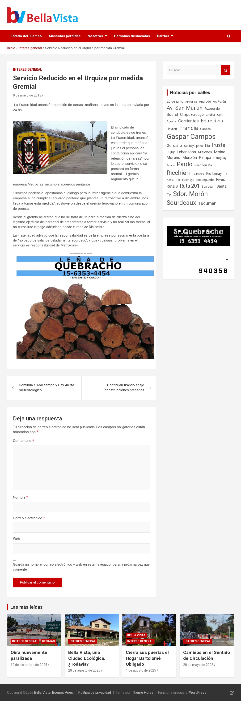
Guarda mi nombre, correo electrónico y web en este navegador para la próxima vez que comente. (81, 567)
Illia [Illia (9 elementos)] (207, 146)
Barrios (163, 36)
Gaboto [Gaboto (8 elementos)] (205, 129)
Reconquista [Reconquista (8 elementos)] (203, 165)
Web (16, 539)
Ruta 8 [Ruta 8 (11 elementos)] (172, 186)
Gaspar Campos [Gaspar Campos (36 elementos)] (191, 137)
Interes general (27, 69)
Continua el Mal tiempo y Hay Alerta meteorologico (46, 387)
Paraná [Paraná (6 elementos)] (171, 165)
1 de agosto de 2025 (141, 670)
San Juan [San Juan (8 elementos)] (208, 186)
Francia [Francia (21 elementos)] (188, 128)
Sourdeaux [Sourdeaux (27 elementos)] (181, 202)
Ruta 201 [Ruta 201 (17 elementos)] (190, 186)
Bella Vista (136, 635)
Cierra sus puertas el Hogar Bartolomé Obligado (147, 658)
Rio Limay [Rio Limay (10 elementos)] (214, 174)
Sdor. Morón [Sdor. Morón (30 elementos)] (190, 194)
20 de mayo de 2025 (198, 665)
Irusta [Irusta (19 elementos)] (218, 145)
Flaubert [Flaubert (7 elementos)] (172, 129)
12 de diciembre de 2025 (29, 665)
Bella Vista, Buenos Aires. (54, 692)
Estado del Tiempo (26, 36)
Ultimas (48, 641)
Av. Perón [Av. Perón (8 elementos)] (219, 101)
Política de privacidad (94, 692)
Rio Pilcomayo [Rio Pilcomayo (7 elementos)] (185, 179)
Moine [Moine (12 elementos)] (219, 151)
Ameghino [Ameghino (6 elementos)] (191, 101)
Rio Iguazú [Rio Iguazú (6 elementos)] (198, 174)
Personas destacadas (132, 36)
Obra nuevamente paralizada (29, 655)
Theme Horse (142, 692)
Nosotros (95, 36)
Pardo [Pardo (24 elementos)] (184, 164)
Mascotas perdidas (64, 36)
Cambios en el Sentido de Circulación (206, 655)
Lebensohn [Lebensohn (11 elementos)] (186, 152)
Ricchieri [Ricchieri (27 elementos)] (178, 172)
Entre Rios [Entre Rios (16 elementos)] (212, 121)
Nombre (20, 497)
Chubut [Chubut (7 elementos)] (210, 115)
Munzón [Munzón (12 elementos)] (189, 157)
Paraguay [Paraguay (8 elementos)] (219, 158)
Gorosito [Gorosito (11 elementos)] (174, 145)
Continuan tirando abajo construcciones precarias (124, 387)
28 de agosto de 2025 (84, 670)
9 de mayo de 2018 (27, 95)
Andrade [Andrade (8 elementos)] (205, 101)
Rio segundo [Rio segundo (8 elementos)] (205, 179)
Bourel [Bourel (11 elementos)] (172, 114)
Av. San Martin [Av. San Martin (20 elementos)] (185, 108)
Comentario (23, 441)
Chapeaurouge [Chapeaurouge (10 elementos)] (192, 115)
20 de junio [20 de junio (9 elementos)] (175, 102)
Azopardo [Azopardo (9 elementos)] (212, 109)
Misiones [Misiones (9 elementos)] (205, 152)
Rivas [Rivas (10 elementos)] (220, 179)
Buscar (225, 70)
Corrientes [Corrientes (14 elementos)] (188, 121)
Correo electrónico (29, 518)
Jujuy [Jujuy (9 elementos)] (171, 152)
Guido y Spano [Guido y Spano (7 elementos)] (193, 146)
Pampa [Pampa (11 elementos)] (205, 157)
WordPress (197, 692)
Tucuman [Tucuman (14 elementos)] (207, 203)
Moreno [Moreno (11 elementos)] (173, 157)
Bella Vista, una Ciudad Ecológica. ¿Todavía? (86, 658)
